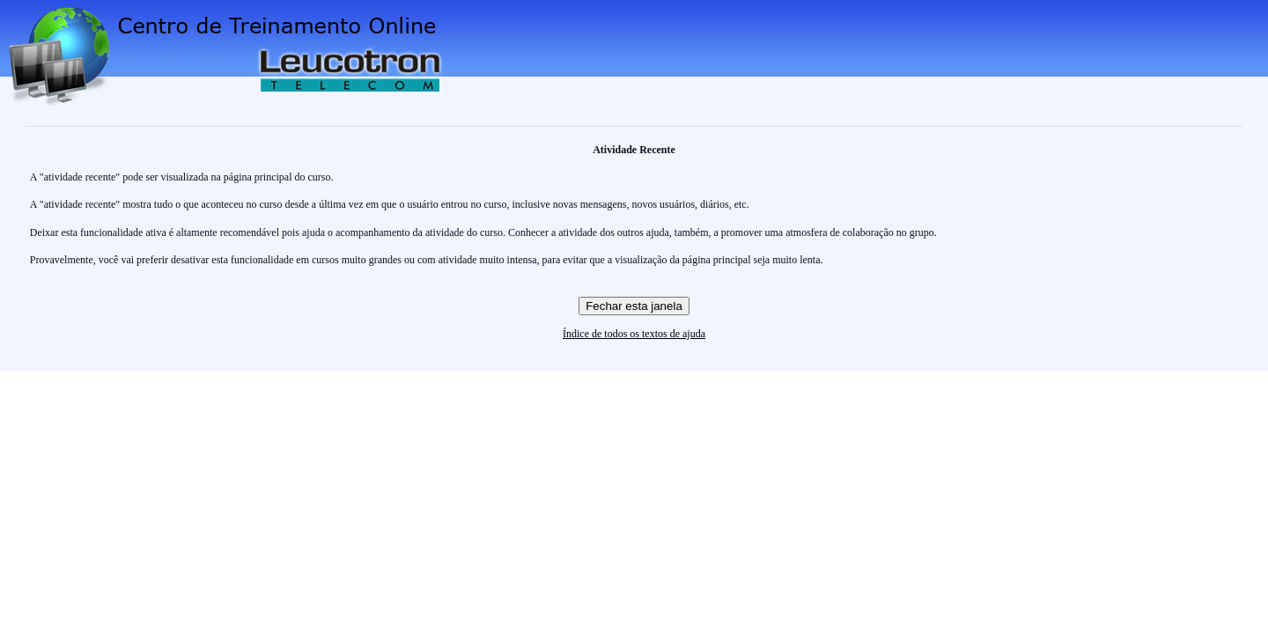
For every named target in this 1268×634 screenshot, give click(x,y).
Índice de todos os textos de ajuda (634, 334)
